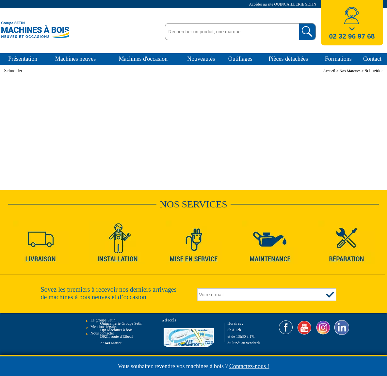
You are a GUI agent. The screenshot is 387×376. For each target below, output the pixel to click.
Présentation (22, 59)
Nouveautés (201, 59)
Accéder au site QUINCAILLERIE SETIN (283, 4)
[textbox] (230, 32)
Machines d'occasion (143, 59)
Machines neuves (75, 59)
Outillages (240, 59)
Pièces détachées (288, 59)
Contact (372, 59)
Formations (338, 59)
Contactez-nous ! (249, 366)
